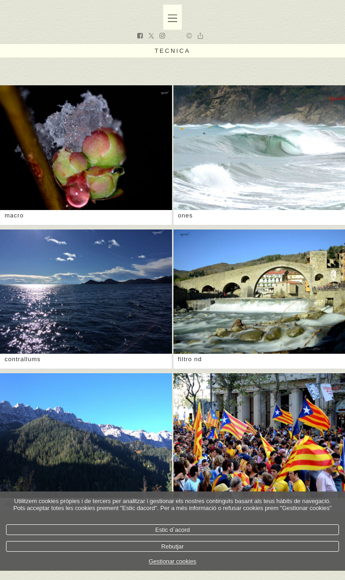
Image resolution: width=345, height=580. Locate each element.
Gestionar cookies (172, 561)
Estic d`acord (172, 529)
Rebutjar (172, 546)
